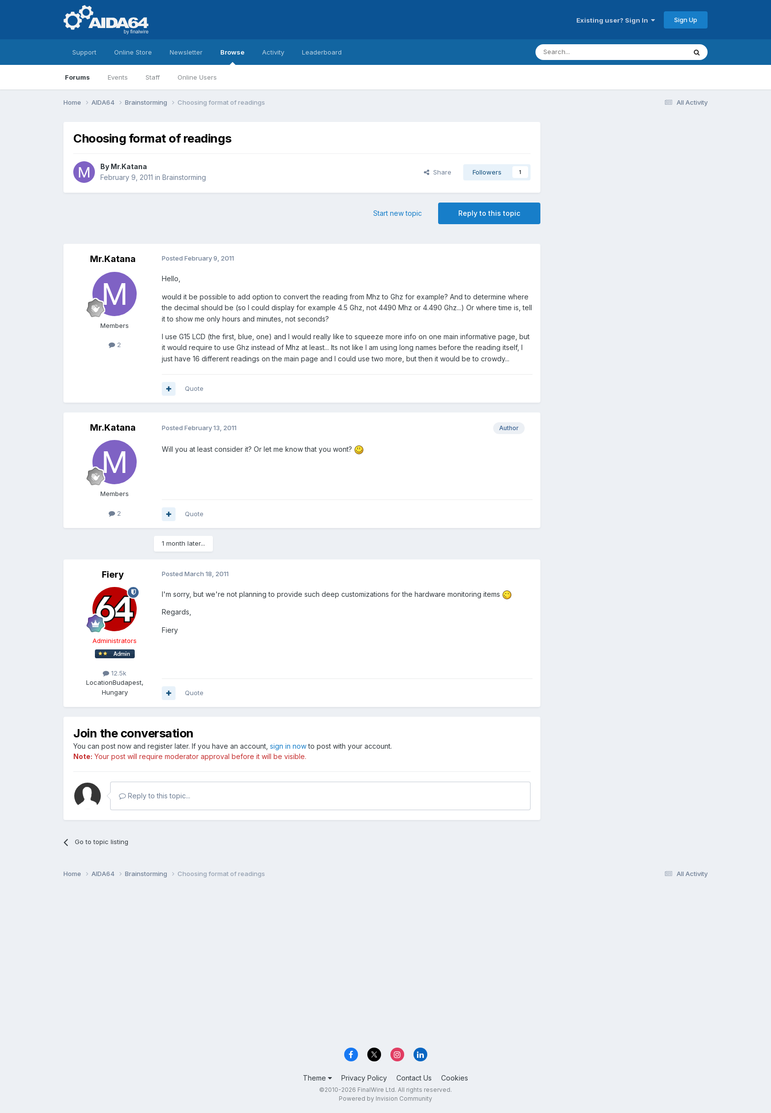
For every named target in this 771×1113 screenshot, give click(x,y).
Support (84, 52)
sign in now (288, 746)
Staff (153, 77)
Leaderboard (322, 52)
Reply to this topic (489, 213)
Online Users (197, 77)
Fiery (113, 574)
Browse (232, 56)
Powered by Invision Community (385, 1098)
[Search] (585, 52)
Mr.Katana (129, 166)
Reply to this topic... (154, 795)
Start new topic (397, 213)
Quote (194, 388)
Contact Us (414, 1078)
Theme (317, 1078)
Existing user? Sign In (615, 20)
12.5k (114, 673)
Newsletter (186, 52)
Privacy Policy (364, 1078)
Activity (273, 52)
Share (437, 172)
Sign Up (685, 20)
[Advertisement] (629, 187)
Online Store (133, 52)
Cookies (454, 1078)
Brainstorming (184, 177)
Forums (77, 77)
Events (118, 77)
